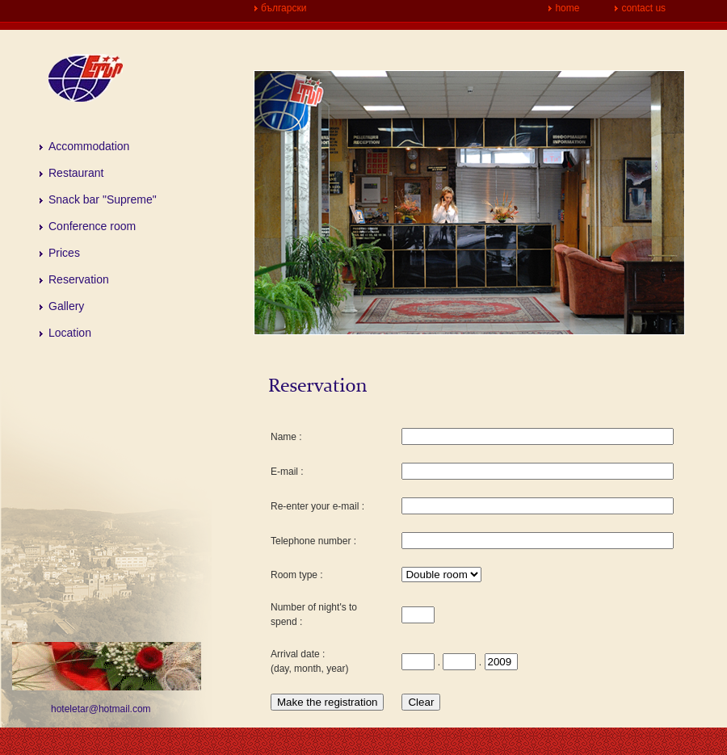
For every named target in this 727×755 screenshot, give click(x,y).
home (567, 8)
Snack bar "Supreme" (102, 199)
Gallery (66, 306)
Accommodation (88, 146)
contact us (643, 8)
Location (69, 332)
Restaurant (75, 172)
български (283, 8)
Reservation (78, 279)
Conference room (92, 226)
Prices (64, 252)
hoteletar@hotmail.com (101, 709)
